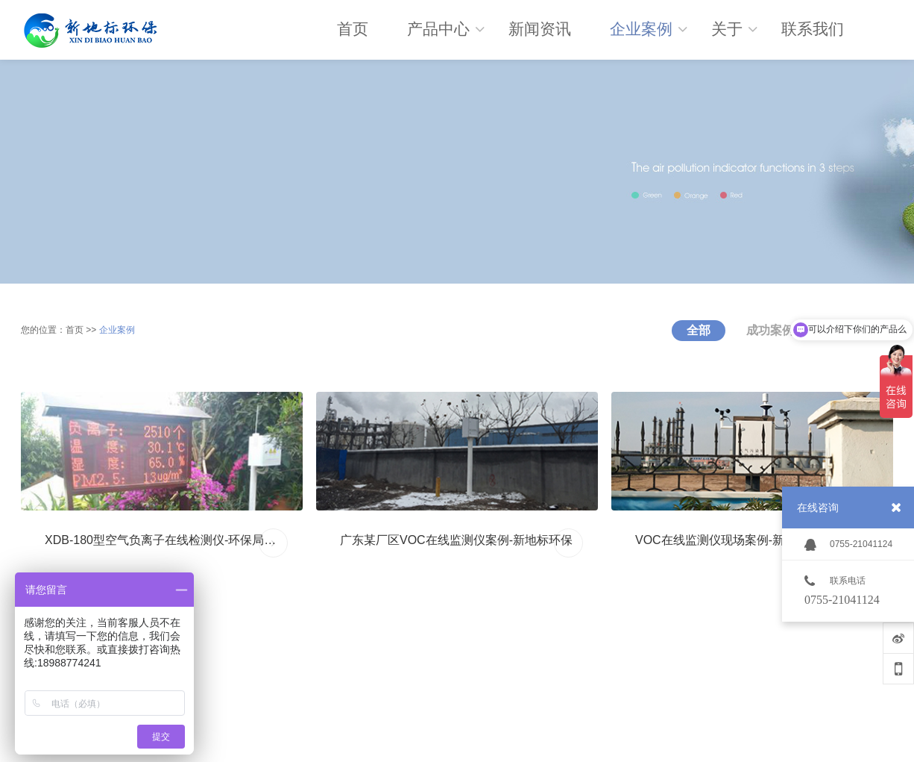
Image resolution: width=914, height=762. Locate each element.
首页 (74, 330)
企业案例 (117, 330)
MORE (273, 543)
